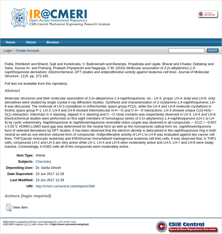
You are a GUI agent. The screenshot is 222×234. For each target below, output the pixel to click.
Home (10, 42)
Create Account (27, 51)
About (31, 42)
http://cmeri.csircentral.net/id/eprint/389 (65, 186)
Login (7, 51)
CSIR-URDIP (63, 222)
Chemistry (43, 161)
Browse (53, 42)
